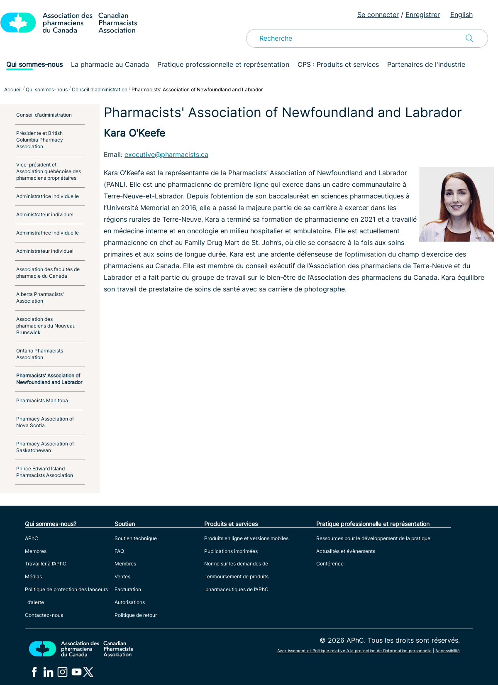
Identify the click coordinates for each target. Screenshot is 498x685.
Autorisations (130, 602)
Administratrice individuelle (47, 196)
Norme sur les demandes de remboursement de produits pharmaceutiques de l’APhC (236, 576)
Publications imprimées (231, 551)
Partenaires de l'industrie (426, 64)
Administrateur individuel (44, 214)
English (461, 14)
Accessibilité (447, 650)
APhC (31, 538)
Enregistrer (422, 14)
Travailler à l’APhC (45, 563)
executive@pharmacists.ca (166, 154)
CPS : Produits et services (338, 64)
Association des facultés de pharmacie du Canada (48, 272)
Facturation (128, 589)
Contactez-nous (44, 615)
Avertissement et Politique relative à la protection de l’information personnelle (354, 650)
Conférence (330, 563)
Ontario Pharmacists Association (39, 353)
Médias (33, 576)
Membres (35, 551)
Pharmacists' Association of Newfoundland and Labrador (49, 378)
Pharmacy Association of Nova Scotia (45, 422)
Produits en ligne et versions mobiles (246, 538)
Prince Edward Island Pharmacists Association (44, 471)
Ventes (122, 576)
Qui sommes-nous (34, 64)
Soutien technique (136, 538)
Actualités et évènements (345, 551)
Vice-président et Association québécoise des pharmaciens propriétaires (48, 171)
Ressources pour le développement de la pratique (373, 538)
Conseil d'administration (44, 115)
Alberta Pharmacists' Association (40, 297)
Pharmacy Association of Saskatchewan (45, 446)
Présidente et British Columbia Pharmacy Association (39, 139)
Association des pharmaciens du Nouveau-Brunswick (47, 325)
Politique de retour (136, 615)
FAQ (119, 551)
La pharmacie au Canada (110, 64)
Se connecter (378, 14)
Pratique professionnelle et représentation (223, 64)
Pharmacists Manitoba (42, 400)
